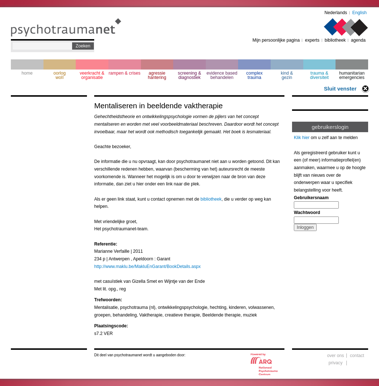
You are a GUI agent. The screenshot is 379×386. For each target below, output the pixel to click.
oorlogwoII (60, 75)
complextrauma (254, 75)
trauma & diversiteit (319, 75)
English (359, 12)
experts (312, 40)
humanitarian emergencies (352, 75)
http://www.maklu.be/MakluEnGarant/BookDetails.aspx (147, 266)
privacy (336, 362)
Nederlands (336, 12)
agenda (358, 40)
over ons (335, 355)
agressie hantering (157, 75)
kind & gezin (287, 75)
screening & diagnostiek (189, 75)
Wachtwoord (307, 212)
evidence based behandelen (222, 75)
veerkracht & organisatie (92, 75)
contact (357, 355)
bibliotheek (335, 40)
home (27, 73)
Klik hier (301, 137)
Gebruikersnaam (311, 197)
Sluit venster (340, 88)
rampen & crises (125, 73)
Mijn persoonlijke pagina (276, 40)
